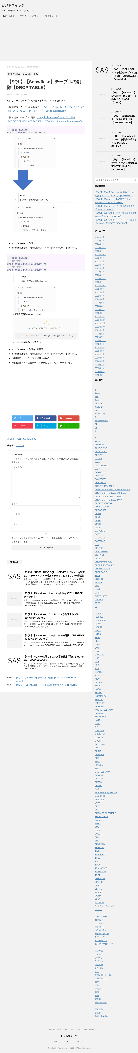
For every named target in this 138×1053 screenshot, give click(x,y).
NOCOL (98, 689)
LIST (97, 661)
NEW (97, 679)
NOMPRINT (100, 703)
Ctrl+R (98, 520)
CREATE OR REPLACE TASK (108, 500)
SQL (34, 443)
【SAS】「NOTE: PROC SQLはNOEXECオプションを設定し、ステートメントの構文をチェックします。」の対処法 (54, 578)
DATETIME (100, 541)
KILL (97, 641)
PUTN (97, 768)
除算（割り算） (102, 1016)
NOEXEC (99, 699)
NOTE (97, 720)
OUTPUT (99, 737)
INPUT (98, 624)
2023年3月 (100, 268)
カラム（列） (101, 930)
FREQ (97, 603)
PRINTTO (99, 754)
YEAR (97, 899)
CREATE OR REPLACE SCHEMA (110, 493)
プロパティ (100, 958)
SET (97, 806)
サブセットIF (101, 940)
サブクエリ (100, 937)
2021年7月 (100, 337)
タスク (98, 947)
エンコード (100, 927)
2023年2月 (100, 272)
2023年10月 (100, 254)
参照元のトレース (103, 975)
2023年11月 (100, 251)
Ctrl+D (98, 513)
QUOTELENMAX (102, 772)
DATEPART (100, 538)
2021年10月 (100, 327)
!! (95, 386)
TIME (97, 851)
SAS (97, 789)
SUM (97, 837)
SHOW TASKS (101, 816)
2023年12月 (100, 247)
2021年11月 (100, 323)
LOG (97, 665)
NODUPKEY (100, 696)
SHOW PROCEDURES (105, 813)
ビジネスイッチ (13, 5)
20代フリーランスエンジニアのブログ (69, 1041)
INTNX (98, 634)
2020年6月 (100, 358)
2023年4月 (100, 265)
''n (96, 427)
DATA (97, 527)
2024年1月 (100, 244)
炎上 (97, 1006)
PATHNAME (100, 744)
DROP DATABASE (103, 562)
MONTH (98, 675)
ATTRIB (98, 458)
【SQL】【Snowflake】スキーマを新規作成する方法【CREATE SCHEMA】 (124, 141)
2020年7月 (100, 354)
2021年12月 (100, 320)
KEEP (97, 637)
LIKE (97, 658)
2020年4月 (100, 365)
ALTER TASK (101, 451)
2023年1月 (100, 275)
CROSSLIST (100, 510)
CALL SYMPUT (102, 465)
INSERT (98, 627)
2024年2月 (100, 241)
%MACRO (99, 403)
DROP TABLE (15, 443)
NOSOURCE (101, 717)
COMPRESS (100, 479)
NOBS (98, 686)
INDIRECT (99, 617)
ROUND (98, 785)
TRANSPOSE (101, 868)
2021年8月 (100, 334)
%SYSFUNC (100, 414)
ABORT (98, 441)
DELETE (99, 548)
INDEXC (98, 613)
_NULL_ (98, 909)
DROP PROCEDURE (104, 565)
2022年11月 (100, 282)
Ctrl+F (97, 517)
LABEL (98, 644)
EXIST (98, 593)
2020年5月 (100, 361)
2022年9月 (100, 289)
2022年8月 (100, 292)
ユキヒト (20, 450)
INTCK (98, 631)
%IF (96, 396)
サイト (15, 529)
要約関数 (99, 1009)
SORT (97, 823)
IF (96, 606)
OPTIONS (99, 730)
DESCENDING (101, 551)
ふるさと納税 (101, 916)
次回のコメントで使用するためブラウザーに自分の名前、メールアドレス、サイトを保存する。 (46, 544)
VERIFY (98, 889)
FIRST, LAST (101, 596)
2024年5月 (100, 237)
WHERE (98, 892)
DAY (97, 544)
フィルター (100, 954)
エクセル (99, 923)
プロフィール (51, 16)
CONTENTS (100, 482)
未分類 (98, 999)
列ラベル (99, 968)
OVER (98, 741)
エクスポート (101, 920)
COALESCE (100, 472)
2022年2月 (100, 313)
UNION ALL (100, 878)
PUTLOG (99, 765)
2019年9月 (100, 371)
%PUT (98, 410)
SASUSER (100, 799)
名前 (15, 508)
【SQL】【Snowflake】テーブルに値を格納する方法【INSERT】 (46, 689)
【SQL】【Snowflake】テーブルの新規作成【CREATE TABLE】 (123, 119)
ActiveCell (99, 445)
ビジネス (99, 951)
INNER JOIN (100, 620)
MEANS (98, 672)
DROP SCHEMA (102, 569)
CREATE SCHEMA (103, 503)
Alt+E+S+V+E (101, 448)
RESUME (99, 779)
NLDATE (99, 682)
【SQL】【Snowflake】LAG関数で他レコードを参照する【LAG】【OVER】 (124, 97)
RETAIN (98, 782)
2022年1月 (100, 316)
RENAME (99, 775)
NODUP (98, 692)
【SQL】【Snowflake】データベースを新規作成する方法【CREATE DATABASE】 (124, 164)
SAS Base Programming (106, 792)
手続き (98, 989)
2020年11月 (100, 340)
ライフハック (101, 961)
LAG (97, 648)
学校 (97, 985)
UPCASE (99, 882)
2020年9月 (100, 347)
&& (96, 417)
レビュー (99, 964)
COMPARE (100, 476)
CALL (97, 462)
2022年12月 (100, 278)
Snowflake (27, 443)
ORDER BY (100, 734)
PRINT (98, 751)
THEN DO (99, 847)
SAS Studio (100, 796)
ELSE (97, 575)
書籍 (97, 995)
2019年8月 (100, 375)
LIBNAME (99, 655)
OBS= (97, 723)
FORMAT (99, 600)
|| (95, 913)
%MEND (99, 407)
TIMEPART (100, 854)
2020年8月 (100, 351)
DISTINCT (99, 555)
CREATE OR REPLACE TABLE (109, 496)
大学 (97, 982)
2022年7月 (100, 296)
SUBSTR (99, 834)
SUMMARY (100, 844)
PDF (97, 748)
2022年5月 (100, 303)
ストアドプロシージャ (105, 944)
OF (96, 727)
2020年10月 (100, 344)
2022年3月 (100, 309)
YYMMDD (99, 903)
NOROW (99, 713)
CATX (97, 469)
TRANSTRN (100, 872)
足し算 (98, 1013)
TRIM (97, 875)
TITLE (97, 858)
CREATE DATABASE (104, 486)
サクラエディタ (102, 933)
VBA (97, 885)
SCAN (97, 803)
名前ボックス (101, 978)
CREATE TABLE (102, 507)
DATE (97, 534)
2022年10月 (100, 285)
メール (16, 518)
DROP (98, 558)
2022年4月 (100, 306)
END (97, 586)
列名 (97, 971)
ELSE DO (99, 579)
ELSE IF (98, 582)
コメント (17, 471)
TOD (97, 861)
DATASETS (100, 531)
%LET (97, 400)
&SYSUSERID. (101, 420)
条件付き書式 (101, 1002)
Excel (97, 589)
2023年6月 (100, 258)
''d (96, 424)
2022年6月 (100, 299)
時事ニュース (101, 992)
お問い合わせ (9, 16)
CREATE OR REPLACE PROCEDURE (112, 489)
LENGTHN (100, 651)
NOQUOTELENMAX (104, 710)
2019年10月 (100, 368)
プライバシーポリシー (30, 16)
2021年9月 (100, 330)
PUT (97, 758)
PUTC (97, 761)
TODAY (98, 865)
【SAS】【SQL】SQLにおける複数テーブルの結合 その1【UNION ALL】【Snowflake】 (124, 74)
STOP (97, 830)
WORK (98, 896)
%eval (97, 393)
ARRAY (98, 455)
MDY (97, 668)
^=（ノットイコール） (105, 906)
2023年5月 (100, 261)
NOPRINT (99, 706)
